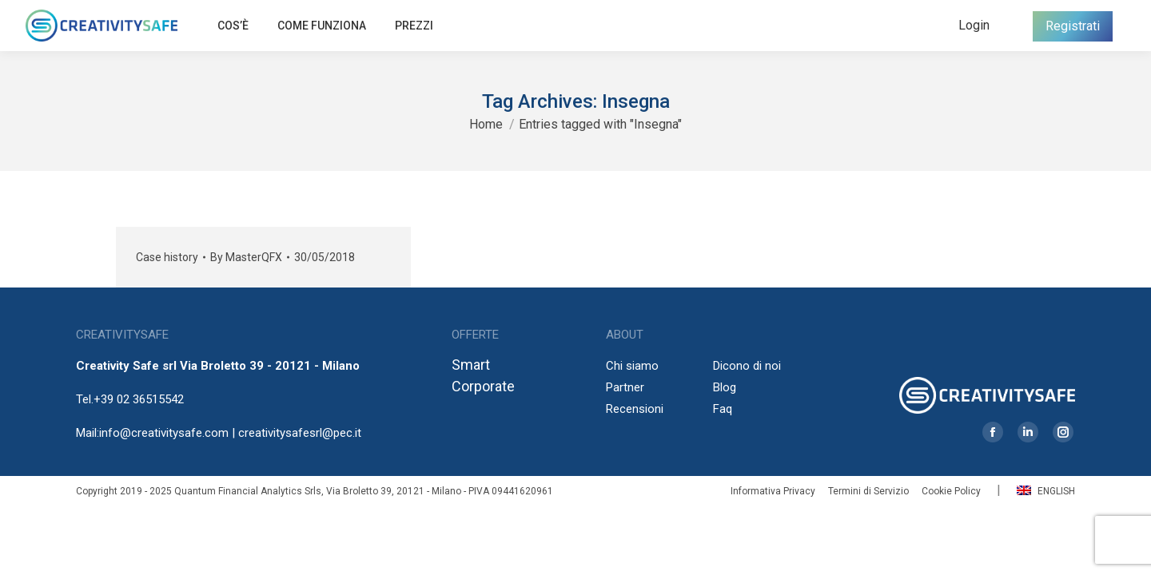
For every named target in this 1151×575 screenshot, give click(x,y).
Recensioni (634, 409)
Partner (625, 387)
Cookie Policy (951, 491)
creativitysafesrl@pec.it (299, 433)
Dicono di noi (747, 366)
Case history (167, 257)
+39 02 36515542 (139, 399)
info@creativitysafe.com (164, 433)
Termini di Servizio (868, 491)
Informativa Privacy (773, 491)
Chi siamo (632, 366)
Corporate (483, 386)
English (1046, 491)
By (246, 257)
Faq (722, 409)
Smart (471, 364)
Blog (724, 387)
